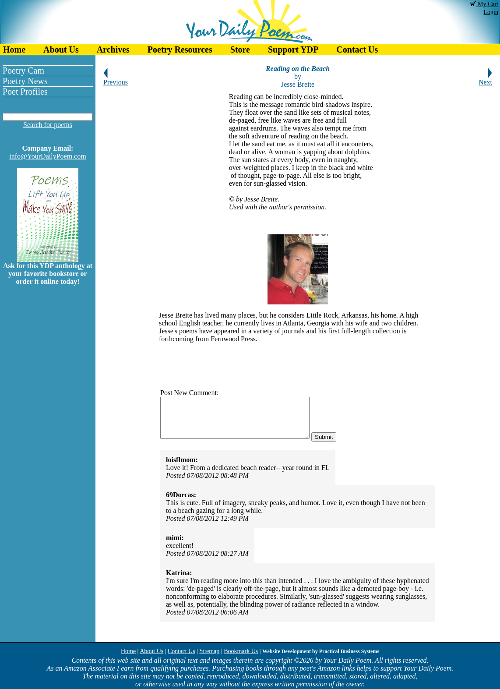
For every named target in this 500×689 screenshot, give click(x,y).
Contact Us (357, 49)
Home (14, 49)
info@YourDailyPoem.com (47, 156)
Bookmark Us (241, 651)
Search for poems (47, 124)
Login (491, 12)
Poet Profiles (25, 91)
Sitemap (209, 651)
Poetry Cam (23, 70)
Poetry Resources (180, 49)
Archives (113, 49)
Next (485, 79)
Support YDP (293, 49)
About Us (61, 49)
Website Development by (320, 651)
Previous (115, 79)
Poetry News (25, 81)
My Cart (484, 4)
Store (240, 49)
